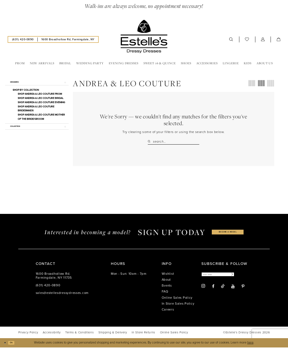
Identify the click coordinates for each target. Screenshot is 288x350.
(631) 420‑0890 (48, 287)
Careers (168, 311)
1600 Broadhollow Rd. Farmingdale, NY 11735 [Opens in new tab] (54, 278)
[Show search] (231, 39)
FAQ (165, 294)
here (250, 345)
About (166, 282)
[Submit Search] (150, 142)
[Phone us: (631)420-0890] (22, 39)
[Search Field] (173, 142)
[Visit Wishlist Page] (247, 39)
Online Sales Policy (177, 300)
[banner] (144, 36)
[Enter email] (226, 278)
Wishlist (168, 276)
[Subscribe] (247, 278)
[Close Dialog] (6, 345)
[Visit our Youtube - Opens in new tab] (233, 290)
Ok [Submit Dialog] (15, 345)
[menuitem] (22, 39)
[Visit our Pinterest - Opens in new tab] (243, 290)
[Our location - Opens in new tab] (67, 39)
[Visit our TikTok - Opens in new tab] (222, 290)
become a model (228, 234)
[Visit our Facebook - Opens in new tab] (213, 290)
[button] (263, 39)
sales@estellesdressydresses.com (62, 295)
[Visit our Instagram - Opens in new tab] (203, 290)
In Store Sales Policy (178, 306)
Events (167, 288)
